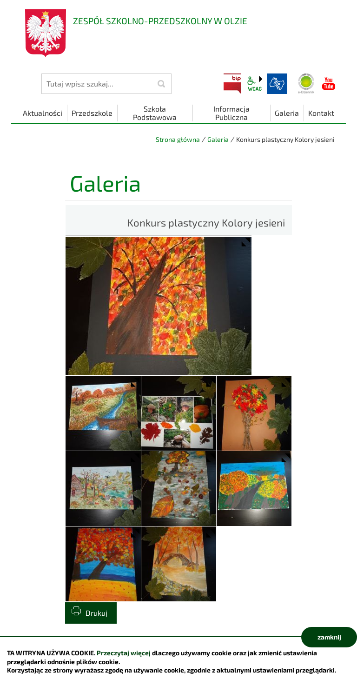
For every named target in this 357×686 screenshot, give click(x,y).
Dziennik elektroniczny (306, 83)
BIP (232, 83)
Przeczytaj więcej (124, 653)
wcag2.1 (255, 83)
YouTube (328, 83)
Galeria (218, 139)
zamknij (329, 637)
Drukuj (96, 612)
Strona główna (178, 139)
